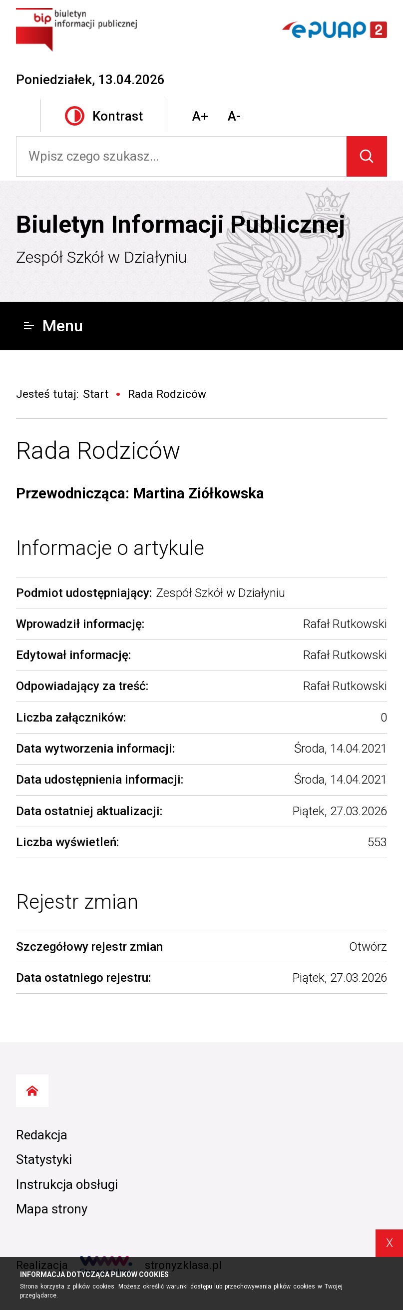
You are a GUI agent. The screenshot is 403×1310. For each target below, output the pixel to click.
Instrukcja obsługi (67, 1184)
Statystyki (44, 1159)
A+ (200, 116)
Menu (53, 325)
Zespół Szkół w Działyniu (101, 257)
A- (234, 116)
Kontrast (104, 116)
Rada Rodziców (98, 450)
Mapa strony (51, 1208)
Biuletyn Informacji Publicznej (180, 224)
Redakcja (41, 1134)
